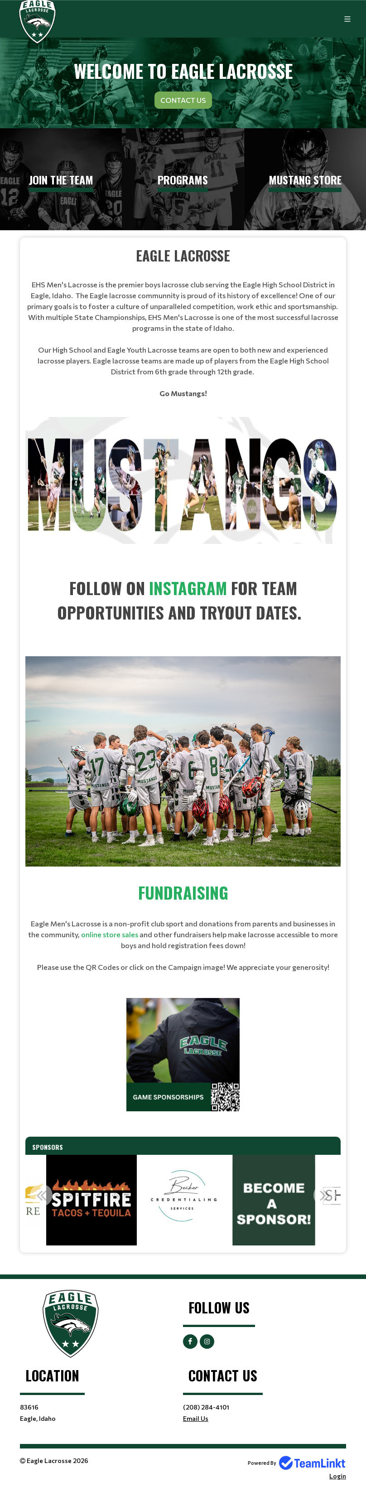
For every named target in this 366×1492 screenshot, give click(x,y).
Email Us (195, 1418)
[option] (91, 1200)
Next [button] (324, 1195)
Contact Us (183, 100)
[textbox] (183, 322)
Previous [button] (41, 1195)
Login (337, 1476)
